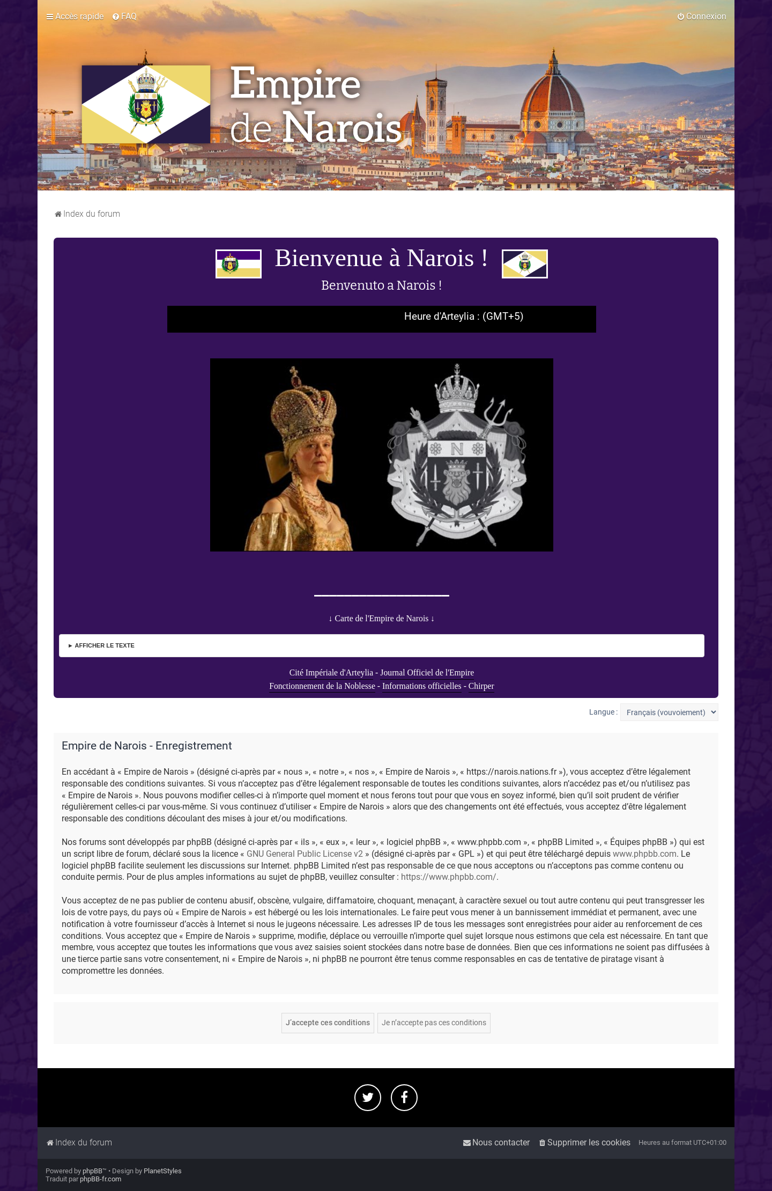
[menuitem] (124, 16)
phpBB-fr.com (100, 1179)
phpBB (92, 1171)
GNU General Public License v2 (305, 854)
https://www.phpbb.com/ (448, 877)
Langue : (603, 712)
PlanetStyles (163, 1171)
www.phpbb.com (645, 854)
